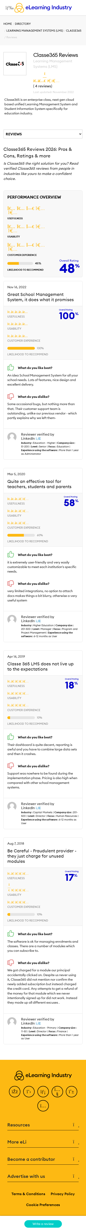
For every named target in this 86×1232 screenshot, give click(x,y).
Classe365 (73, 30)
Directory (23, 23)
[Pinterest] (71, 1091)
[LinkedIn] (43, 1091)
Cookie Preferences (43, 1204)
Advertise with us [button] (43, 1176)
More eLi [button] (43, 1142)
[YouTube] (57, 1091)
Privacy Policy (63, 1194)
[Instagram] (43, 1105)
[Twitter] (29, 1091)
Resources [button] (43, 1125)
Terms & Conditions (28, 1194)
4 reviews (43, 86)
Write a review (43, 1224)
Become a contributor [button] (43, 1159)
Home (7, 23)
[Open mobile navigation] (8, 8)
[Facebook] (14, 1091)
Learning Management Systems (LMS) (34, 30)
